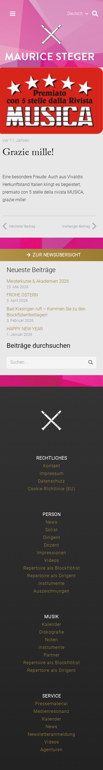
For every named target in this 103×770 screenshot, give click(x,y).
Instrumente (51, 583)
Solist (51, 529)
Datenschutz (51, 481)
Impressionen (51, 552)
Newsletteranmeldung (51, 734)
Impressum (52, 473)
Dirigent (51, 537)
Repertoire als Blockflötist (51, 568)
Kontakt (51, 465)
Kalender (51, 624)
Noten (51, 639)
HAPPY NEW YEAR (25, 328)
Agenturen (51, 749)
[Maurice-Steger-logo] (51, 34)
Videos (51, 560)
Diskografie (51, 632)
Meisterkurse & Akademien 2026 (38, 281)
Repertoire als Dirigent (51, 575)
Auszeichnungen (51, 591)
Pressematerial (51, 703)
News (51, 522)
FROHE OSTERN (22, 295)
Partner (52, 655)
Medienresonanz (51, 711)
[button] (12, 13)
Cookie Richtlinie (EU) (51, 488)
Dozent (51, 545)
